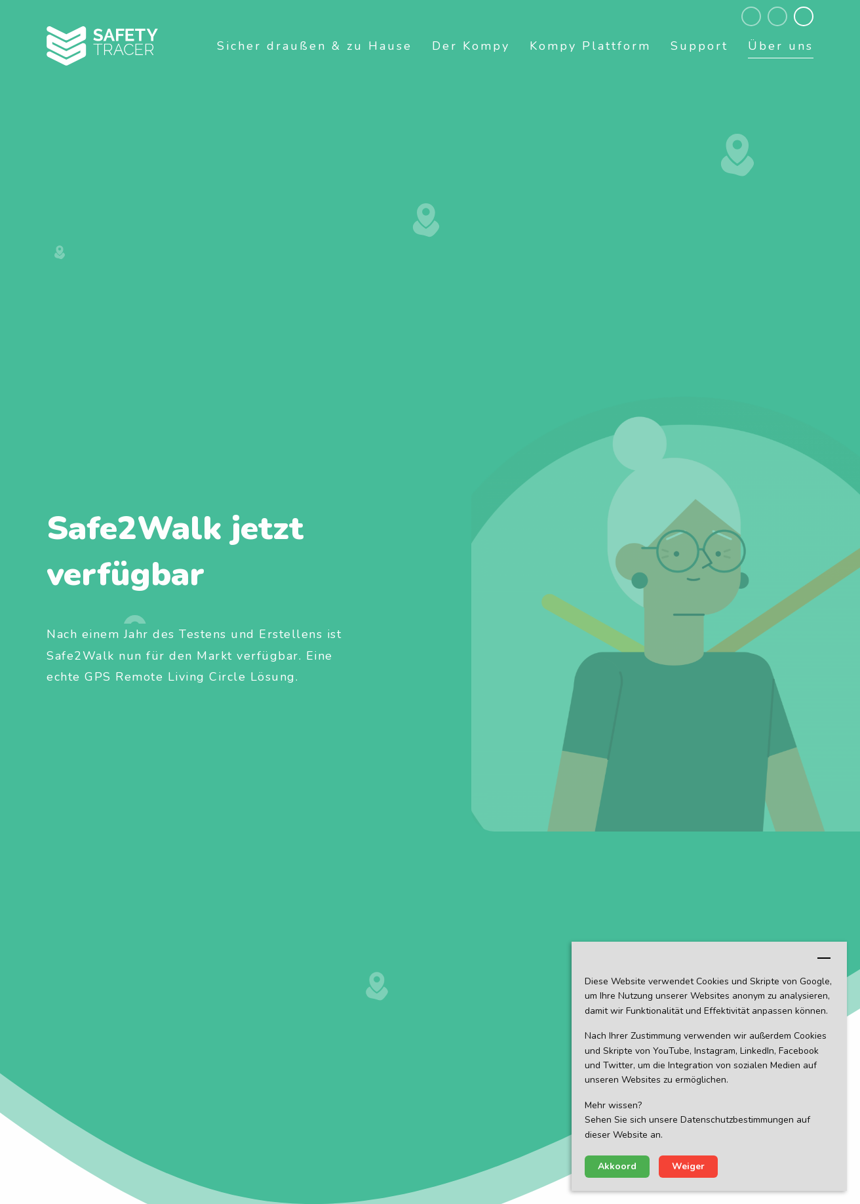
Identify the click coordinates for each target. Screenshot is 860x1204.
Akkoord (617, 1166)
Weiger (688, 1166)
